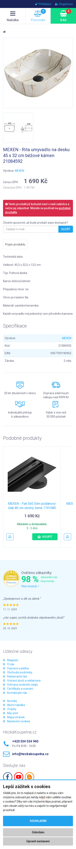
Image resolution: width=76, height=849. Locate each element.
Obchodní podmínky (19, 672)
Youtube (18, 777)
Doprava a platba (18, 668)
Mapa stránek (16, 717)
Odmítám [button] (38, 832)
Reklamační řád (17, 676)
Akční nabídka (16, 705)
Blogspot (29, 777)
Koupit (44, 536)
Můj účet (12, 713)
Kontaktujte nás (17, 692)
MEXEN (19, 170)
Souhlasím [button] (38, 821)
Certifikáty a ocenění (20, 688)
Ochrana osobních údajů (22, 684)
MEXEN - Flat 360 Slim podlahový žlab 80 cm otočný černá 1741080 (32, 506)
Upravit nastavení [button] (38, 841)
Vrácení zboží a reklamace (24, 680)
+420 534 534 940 (25, 741)
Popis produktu (15, 244)
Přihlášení (43, 4)
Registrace (64, 4)
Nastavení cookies (18, 721)
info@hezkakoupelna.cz (30, 754)
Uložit (65, 229)
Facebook (7, 777)
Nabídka (13, 16)
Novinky (12, 701)
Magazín (12, 660)
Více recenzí (30, 586)
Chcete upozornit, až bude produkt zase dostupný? (35, 222)
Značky (11, 709)
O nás (10, 664)
